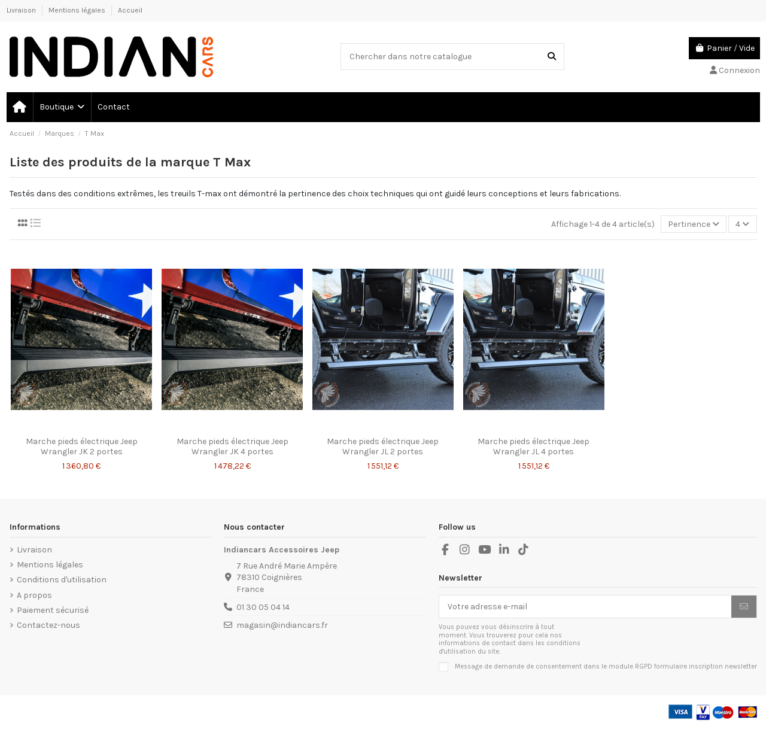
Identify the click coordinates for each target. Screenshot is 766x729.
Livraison (22, 10)
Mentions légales (77, 10)
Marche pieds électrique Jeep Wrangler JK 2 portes (82, 446)
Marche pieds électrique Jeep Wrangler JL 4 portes (533, 446)
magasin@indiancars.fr (282, 625)
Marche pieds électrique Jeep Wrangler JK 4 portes (232, 446)
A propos (34, 595)
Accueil (130, 10)
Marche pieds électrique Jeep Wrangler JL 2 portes (383, 446)
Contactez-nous (48, 625)
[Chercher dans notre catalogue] (551, 56)
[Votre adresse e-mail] (585, 607)
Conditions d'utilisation (62, 580)
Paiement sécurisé (53, 610)
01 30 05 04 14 (263, 607)
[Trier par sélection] (694, 224)
